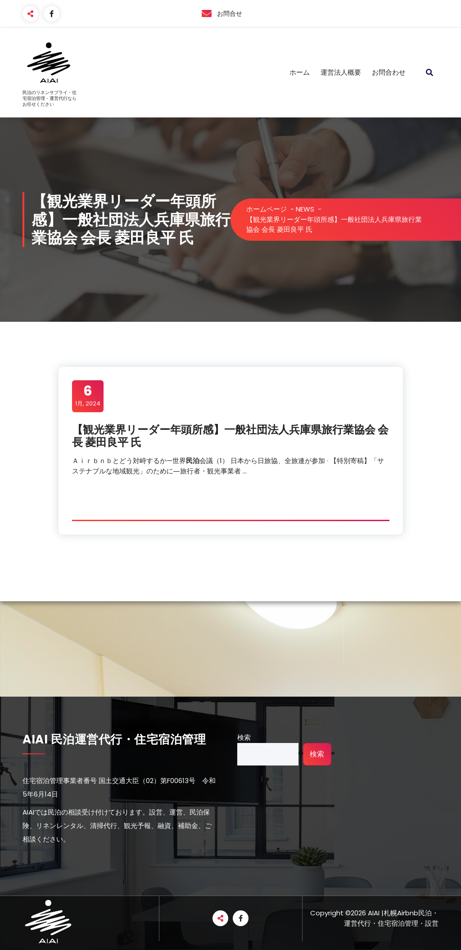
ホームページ (266, 209)
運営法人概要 (341, 72)
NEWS (305, 209)
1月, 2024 (87, 395)
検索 (244, 737)
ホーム (299, 72)
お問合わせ (389, 72)
